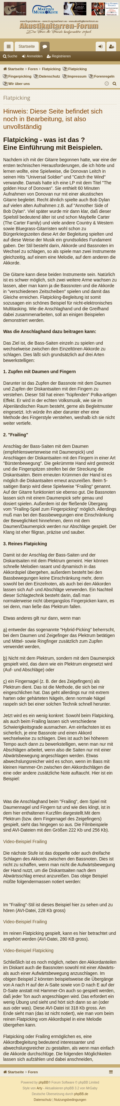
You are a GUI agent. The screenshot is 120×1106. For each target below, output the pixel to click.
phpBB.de (81, 1094)
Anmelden (35, 56)
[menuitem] (114, 83)
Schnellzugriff (9, 47)
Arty (39, 1088)
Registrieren (61, 56)
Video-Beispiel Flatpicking (28, 950)
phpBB (43, 1082)
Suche (12, 56)
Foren (46, 47)
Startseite (27, 46)
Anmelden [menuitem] (102, 47)
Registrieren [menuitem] (112, 47)
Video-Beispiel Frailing (25, 841)
